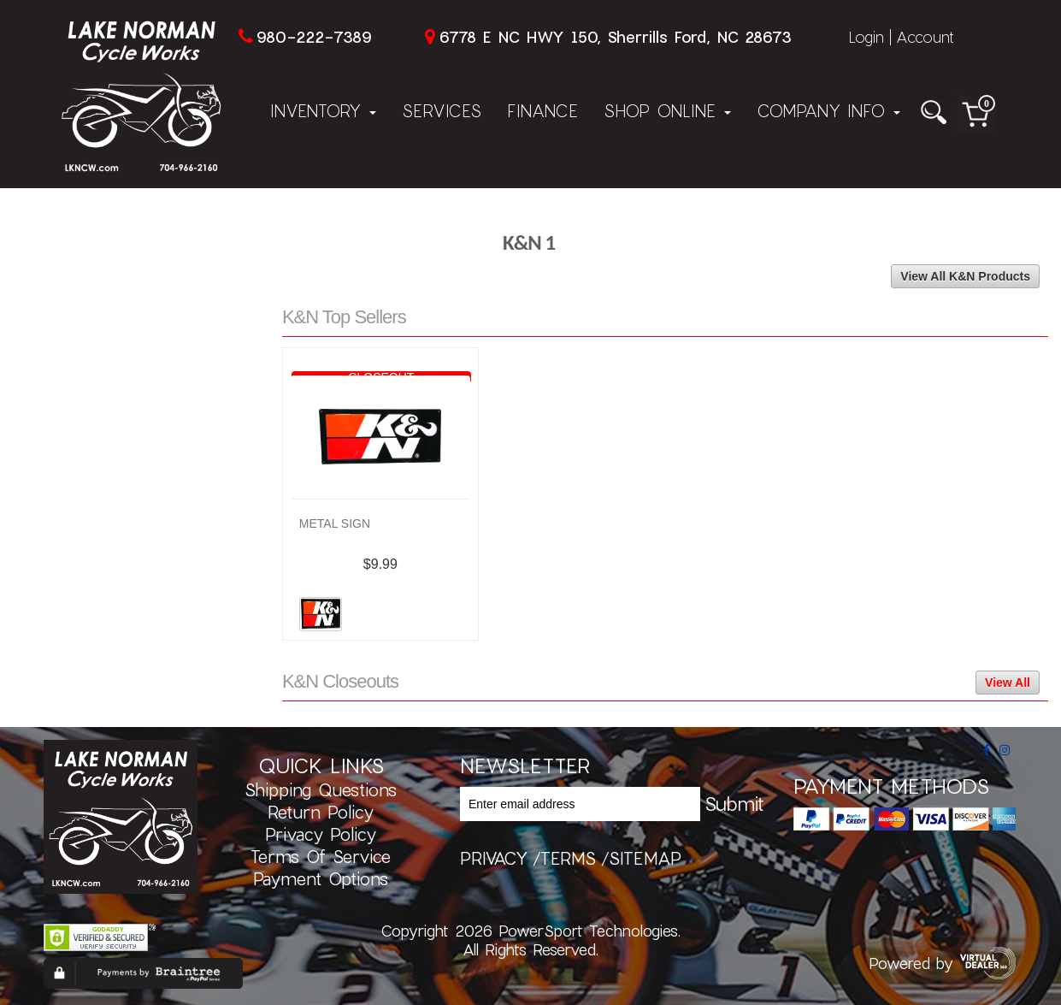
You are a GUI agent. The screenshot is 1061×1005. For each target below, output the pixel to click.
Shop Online (667, 110)
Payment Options (320, 878)
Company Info (828, 110)
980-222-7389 (314, 36)
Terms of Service (321, 856)
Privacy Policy (320, 834)
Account (925, 36)
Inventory (323, 110)
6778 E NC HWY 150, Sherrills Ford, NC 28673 (615, 36)
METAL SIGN (334, 523)
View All (1007, 682)
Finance (542, 110)
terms (568, 858)
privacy (494, 858)
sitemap (645, 858)
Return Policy (321, 811)
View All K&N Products (965, 276)
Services (441, 110)
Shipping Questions (321, 789)
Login (866, 36)
